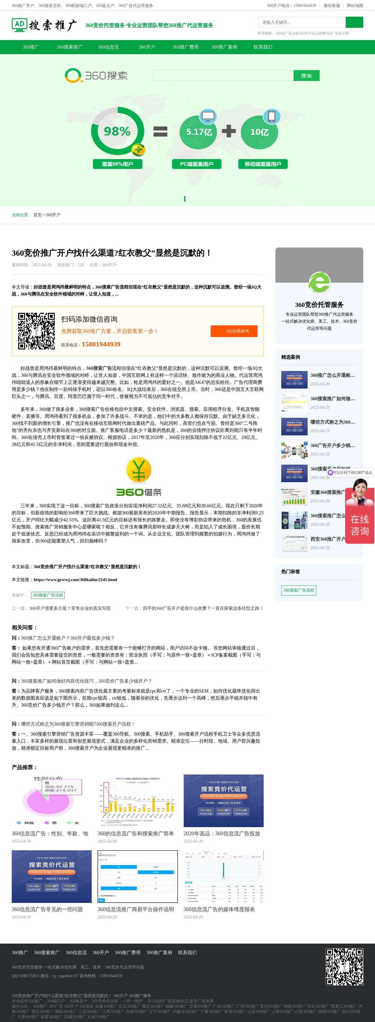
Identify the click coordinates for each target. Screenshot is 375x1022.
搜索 (354, 21)
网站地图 (355, 5)
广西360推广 (247, 1006)
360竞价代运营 (105, 1000)
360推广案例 (224, 46)
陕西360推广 (329, 1011)
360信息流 (108, 46)
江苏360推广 (90, 1011)
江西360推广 (113, 1011)
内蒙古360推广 (186, 1011)
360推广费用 (186, 46)
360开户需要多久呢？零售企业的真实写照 (70, 607)
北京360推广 (129, 1006)
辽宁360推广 (160, 1011)
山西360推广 (306, 1011)
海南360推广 (295, 1006)
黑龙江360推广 (344, 1006)
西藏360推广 (75, 1016)
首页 (37, 214)
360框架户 (78, 1000)
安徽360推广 (106, 1006)
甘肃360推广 (200, 1006)
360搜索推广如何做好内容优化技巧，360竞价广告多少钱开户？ (86, 680)
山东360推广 (259, 1011)
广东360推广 (224, 1006)
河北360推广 (318, 1006)
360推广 (31, 46)
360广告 (56, 1006)
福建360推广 (177, 1006)
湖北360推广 (42, 1011)
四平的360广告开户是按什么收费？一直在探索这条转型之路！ (203, 607)
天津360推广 (28, 1016)
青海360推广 (235, 1011)
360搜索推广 (70, 46)
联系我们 (263, 46)
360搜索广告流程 (299, 590)
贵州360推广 (271, 1006)
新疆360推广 (51, 1016)
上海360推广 (282, 1011)
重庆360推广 (153, 1006)
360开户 (147, 46)
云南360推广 (99, 1016)
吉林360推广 (137, 1011)
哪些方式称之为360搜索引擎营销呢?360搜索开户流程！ (78, 723)
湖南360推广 (66, 1011)
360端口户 (56, 1000)
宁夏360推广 (211, 1011)
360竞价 (86, 1006)
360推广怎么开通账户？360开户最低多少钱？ (68, 637)
